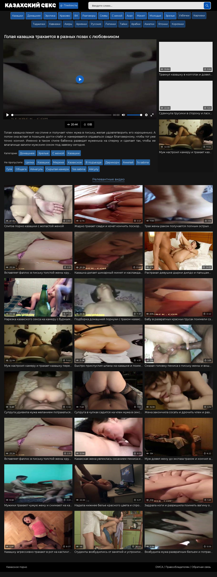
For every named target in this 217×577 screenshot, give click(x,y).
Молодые (155, 18)
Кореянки (178, 26)
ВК (76, 18)
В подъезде (94, 165)
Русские (96, 26)
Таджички (39, 26)
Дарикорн (112, 165)
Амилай (128, 165)
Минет (141, 18)
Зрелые (170, 18)
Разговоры (88, 18)
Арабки (135, 26)
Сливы (103, 18)
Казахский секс (33, 6)
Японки (163, 26)
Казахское (75, 165)
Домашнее (34, 18)
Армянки (81, 26)
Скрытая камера (57, 171)
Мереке (58, 165)
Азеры (68, 26)
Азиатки (149, 26)
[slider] (61, 117)
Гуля (9, 171)
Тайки (123, 26)
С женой (117, 18)
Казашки (17, 18)
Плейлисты (78, 6)
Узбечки (184, 17)
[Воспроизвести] (7, 117)
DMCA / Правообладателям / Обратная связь (183, 572)
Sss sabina (78, 171)
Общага (21, 171)
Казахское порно (16, 572)
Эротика (50, 18)
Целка (29, 165)
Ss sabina (143, 165)
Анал (130, 18)
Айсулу (93, 171)
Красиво (65, 18)
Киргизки (199, 17)
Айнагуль (36, 171)
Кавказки (54, 26)
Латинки (110, 26)
